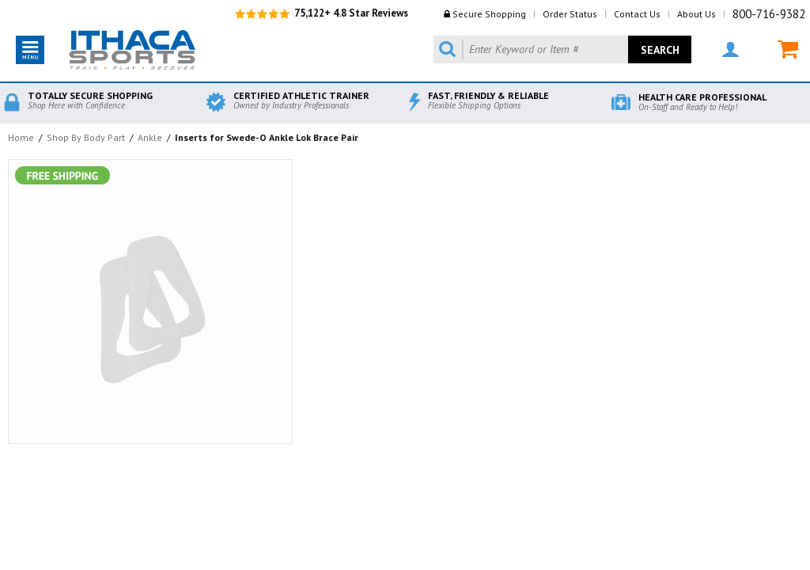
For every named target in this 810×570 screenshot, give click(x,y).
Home (21, 137)
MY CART (788, 49)
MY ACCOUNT (730, 49)
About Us (696, 14)
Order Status (570, 14)
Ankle (150, 137)
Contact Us (637, 14)
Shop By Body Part (86, 137)
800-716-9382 (768, 13)
